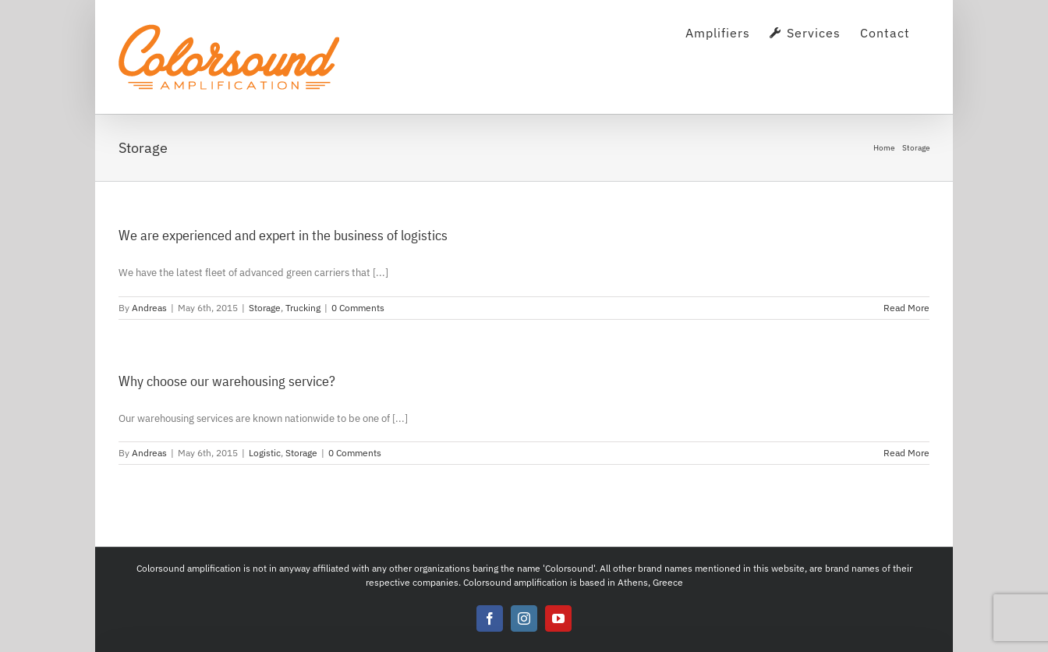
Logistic (265, 453)
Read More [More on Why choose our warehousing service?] (906, 453)
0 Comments (357, 308)
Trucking (302, 308)
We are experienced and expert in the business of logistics (283, 235)
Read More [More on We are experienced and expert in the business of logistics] (906, 308)
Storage (265, 308)
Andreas (149, 308)
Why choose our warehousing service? (227, 381)
